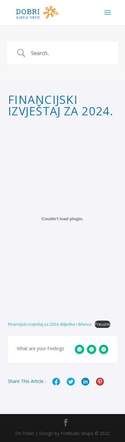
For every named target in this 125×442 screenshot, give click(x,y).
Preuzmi (102, 324)
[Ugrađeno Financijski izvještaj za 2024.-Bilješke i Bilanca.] (62, 218)
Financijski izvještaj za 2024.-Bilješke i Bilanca (49, 324)
